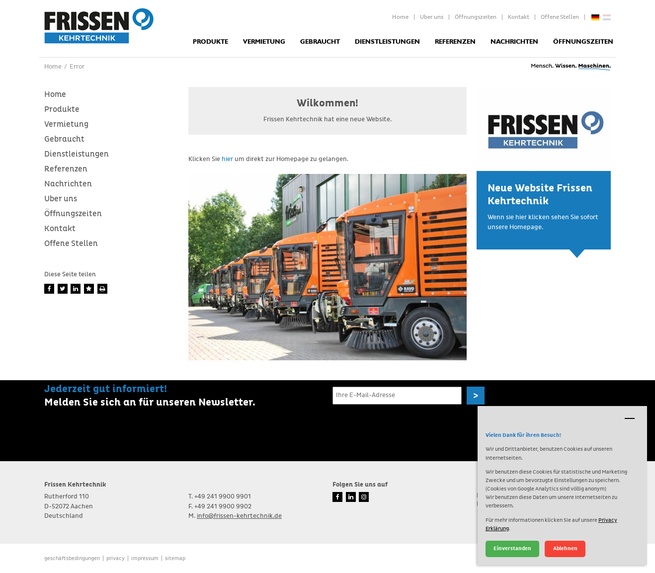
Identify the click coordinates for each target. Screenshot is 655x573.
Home (400, 17)
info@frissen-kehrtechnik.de (239, 516)
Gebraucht (320, 42)
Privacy (115, 558)
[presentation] (408, 428)
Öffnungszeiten (475, 17)
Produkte (210, 42)
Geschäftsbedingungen (72, 558)
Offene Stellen (560, 17)
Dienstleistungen (387, 42)
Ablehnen (565, 548)
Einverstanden (512, 548)
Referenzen (455, 42)
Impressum (145, 558)
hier (227, 159)
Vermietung (264, 42)
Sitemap (175, 558)
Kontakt (518, 17)
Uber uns (431, 17)
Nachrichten (514, 42)
